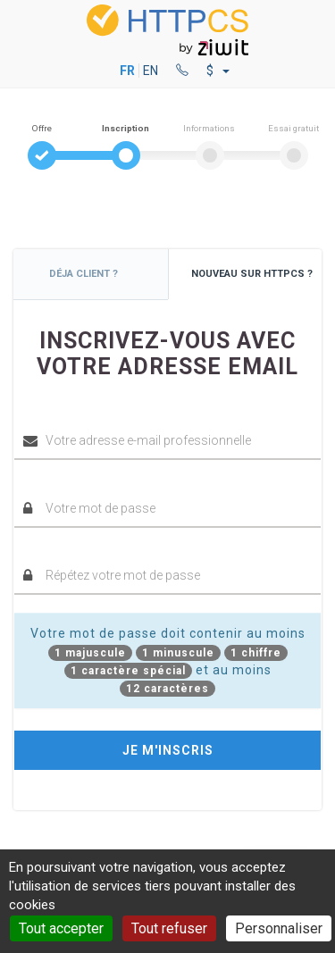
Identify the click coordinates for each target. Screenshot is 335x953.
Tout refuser (169, 928)
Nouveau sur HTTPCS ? (252, 274)
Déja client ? (83, 274)
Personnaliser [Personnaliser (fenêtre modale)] (278, 928)
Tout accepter (61, 928)
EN (150, 70)
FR (127, 70)
